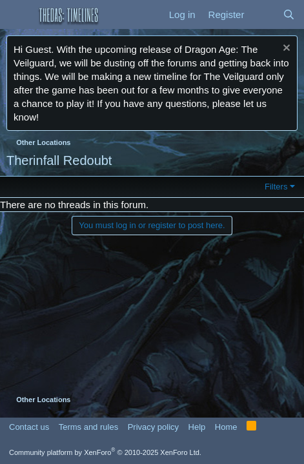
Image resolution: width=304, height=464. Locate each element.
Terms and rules (88, 427)
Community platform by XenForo (105, 452)
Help (197, 427)
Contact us (29, 427)
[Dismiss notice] (284, 49)
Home (226, 427)
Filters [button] (276, 186)
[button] (18, 15)
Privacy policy (153, 427)
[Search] (288, 14)
